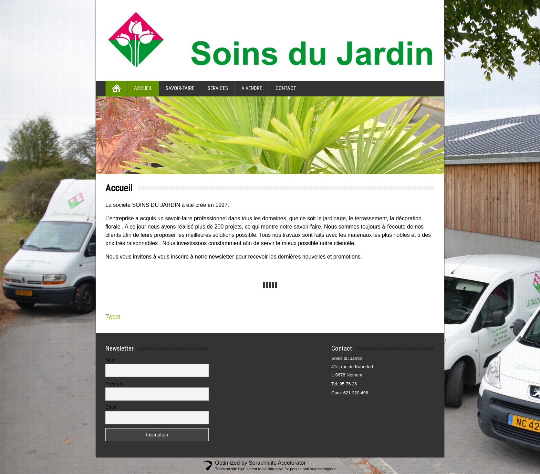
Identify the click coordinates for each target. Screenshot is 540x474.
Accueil (143, 88)
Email (111, 407)
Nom (110, 360)
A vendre (251, 88)
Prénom (113, 383)
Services (218, 88)
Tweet (112, 317)
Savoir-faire (180, 88)
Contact (286, 88)
